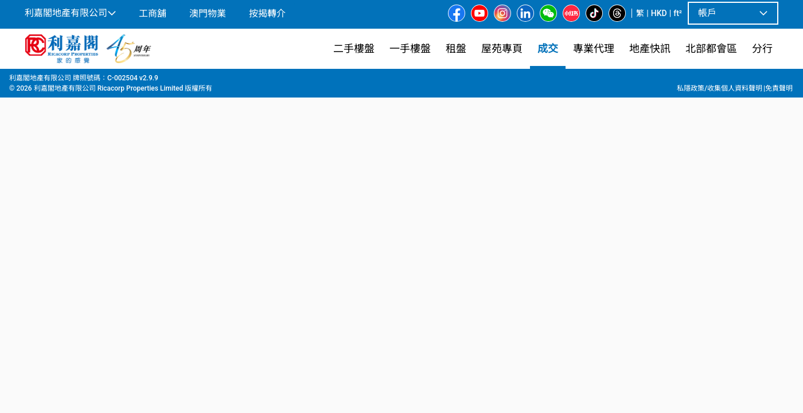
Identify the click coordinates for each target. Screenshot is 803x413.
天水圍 (119, 80)
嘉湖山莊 (190, 80)
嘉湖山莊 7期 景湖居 (252, 80)
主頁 (31, 80)
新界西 (85, 80)
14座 (306, 80)
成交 (56, 80)
